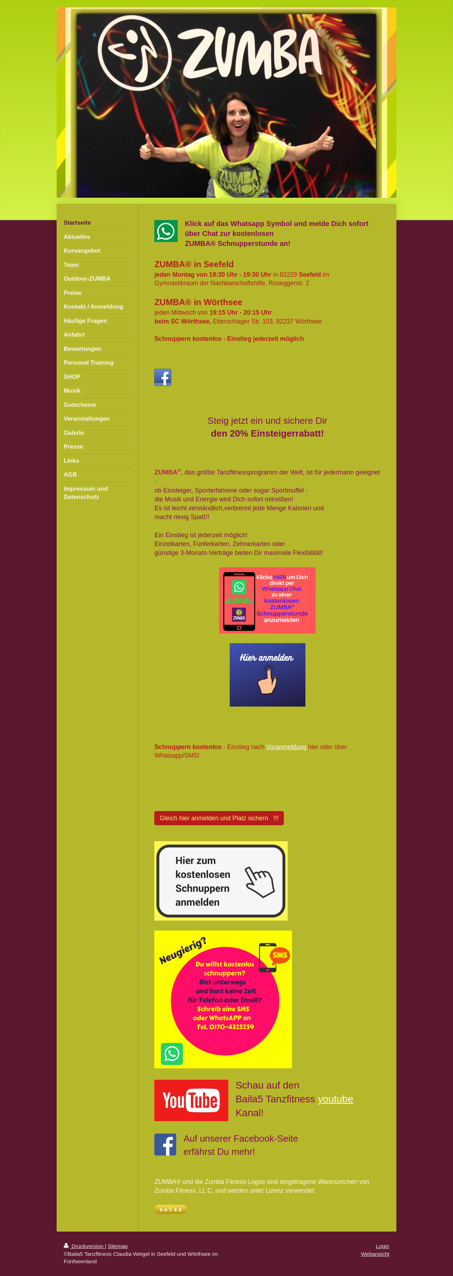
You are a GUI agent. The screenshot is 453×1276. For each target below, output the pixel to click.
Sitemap (118, 1246)
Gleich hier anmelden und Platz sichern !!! (219, 818)
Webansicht (375, 1254)
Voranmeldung (286, 747)
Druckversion (84, 1246)
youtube (335, 1099)
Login (382, 1246)
